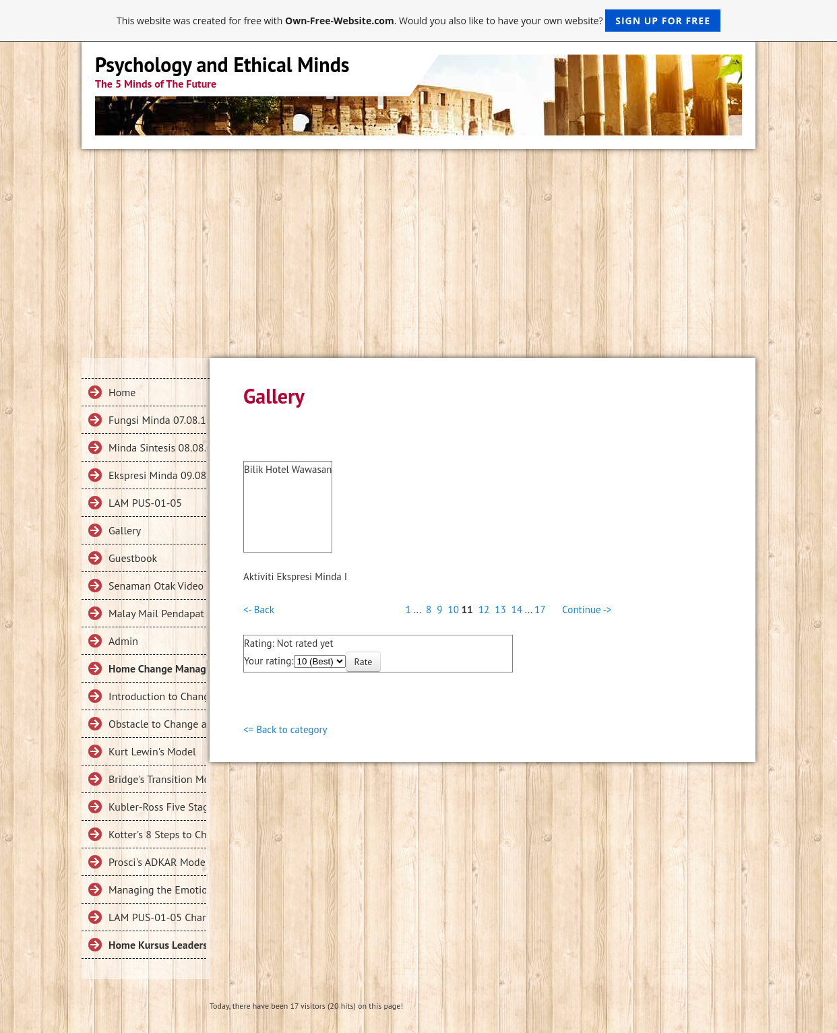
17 (539, 609)
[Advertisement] (418, 250)
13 (500, 609)
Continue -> (586, 609)
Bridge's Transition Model (157, 779)
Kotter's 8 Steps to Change (157, 834)
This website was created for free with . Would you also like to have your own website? (418, 20)
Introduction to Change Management (157, 696)
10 (452, 609)
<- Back (258, 609)
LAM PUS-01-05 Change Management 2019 (157, 917)
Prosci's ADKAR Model (157, 862)
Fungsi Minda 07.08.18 (157, 420)
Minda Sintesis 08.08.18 (157, 447)
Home (121, 392)
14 (517, 609)
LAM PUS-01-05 (145, 502)
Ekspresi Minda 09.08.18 (157, 475)
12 (483, 609)
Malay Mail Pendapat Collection (157, 613)
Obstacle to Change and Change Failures (157, 723)
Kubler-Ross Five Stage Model (157, 806)
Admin (123, 641)
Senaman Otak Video (156, 585)
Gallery (124, 530)
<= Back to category (285, 729)
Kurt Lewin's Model (152, 751)
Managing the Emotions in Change (157, 889)
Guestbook (132, 558)
